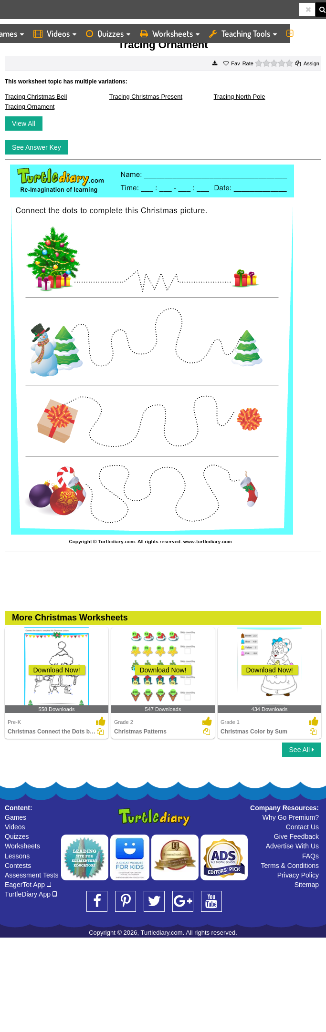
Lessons (17, 856)
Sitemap (306, 884)
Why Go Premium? (291, 817)
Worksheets (170, 33)
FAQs (310, 856)
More (303, 33)
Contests (18, 865)
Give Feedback (296, 836)
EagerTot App (28, 884)
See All (301, 749)
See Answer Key (36, 147)
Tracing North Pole (239, 96)
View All (23, 123)
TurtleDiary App (31, 894)
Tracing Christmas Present (145, 96)
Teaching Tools (243, 33)
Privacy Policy (298, 875)
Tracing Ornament (29, 106)
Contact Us (302, 827)
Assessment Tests (32, 875)
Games (15, 817)
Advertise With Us (292, 846)
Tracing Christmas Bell (36, 96)
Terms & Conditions (290, 865)
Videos (54, 33)
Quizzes (108, 33)
